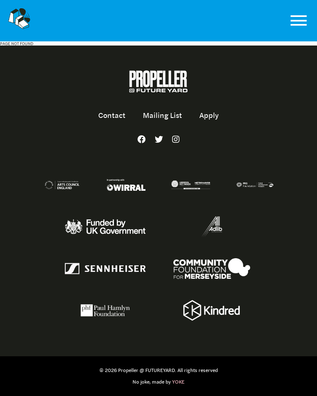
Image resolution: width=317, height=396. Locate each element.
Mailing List (162, 115)
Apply (209, 115)
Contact (111, 115)
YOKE (178, 381)
